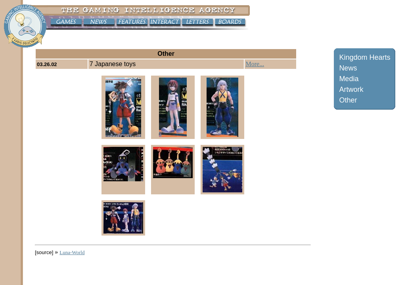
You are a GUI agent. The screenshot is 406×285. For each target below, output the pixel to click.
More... (255, 64)
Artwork (351, 89)
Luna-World (71, 252)
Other (348, 100)
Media (348, 79)
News (348, 68)
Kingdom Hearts (364, 57)
